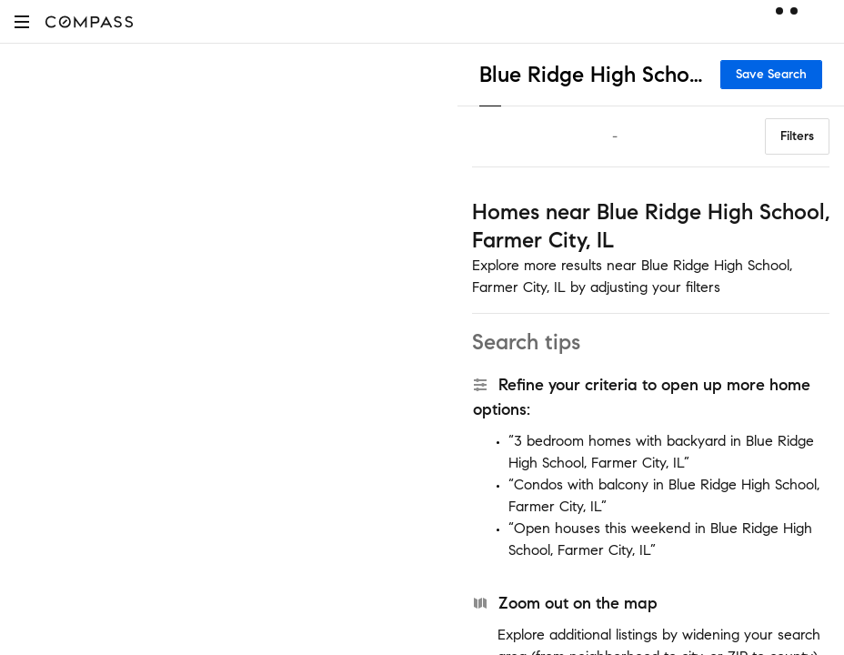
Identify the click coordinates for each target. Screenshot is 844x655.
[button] (22, 21)
